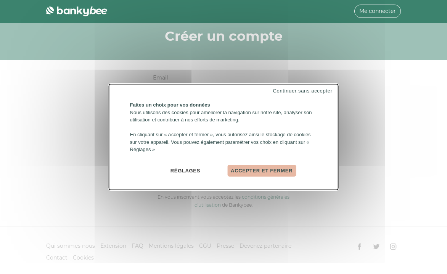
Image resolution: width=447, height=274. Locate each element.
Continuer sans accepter (303, 91)
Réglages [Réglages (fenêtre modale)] (185, 170)
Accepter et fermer (262, 170)
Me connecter (377, 11)
